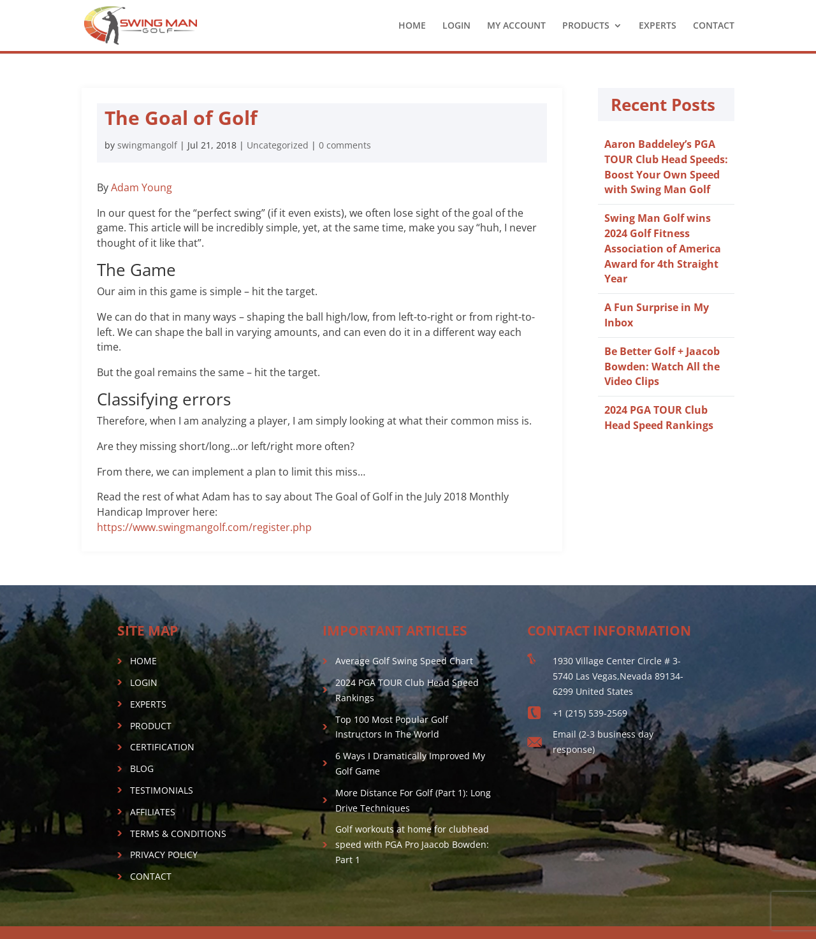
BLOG (142, 768)
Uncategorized (278, 145)
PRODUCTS (585, 26)
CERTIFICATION (162, 747)
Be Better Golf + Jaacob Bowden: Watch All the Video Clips (662, 366)
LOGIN (456, 26)
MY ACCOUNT (516, 26)
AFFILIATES (152, 812)
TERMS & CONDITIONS (178, 833)
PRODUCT (150, 726)
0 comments (345, 145)
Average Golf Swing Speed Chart (404, 661)
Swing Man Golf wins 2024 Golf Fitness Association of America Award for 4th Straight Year (662, 248)
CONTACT (713, 26)
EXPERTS (657, 26)
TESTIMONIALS (161, 790)
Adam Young (141, 187)
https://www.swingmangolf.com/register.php (204, 527)
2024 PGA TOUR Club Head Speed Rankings (658, 417)
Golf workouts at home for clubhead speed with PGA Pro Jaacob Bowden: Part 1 (412, 844)
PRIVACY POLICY (164, 854)
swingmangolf (147, 145)
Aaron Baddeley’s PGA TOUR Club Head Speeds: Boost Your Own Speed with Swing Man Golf (666, 166)
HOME (412, 26)
